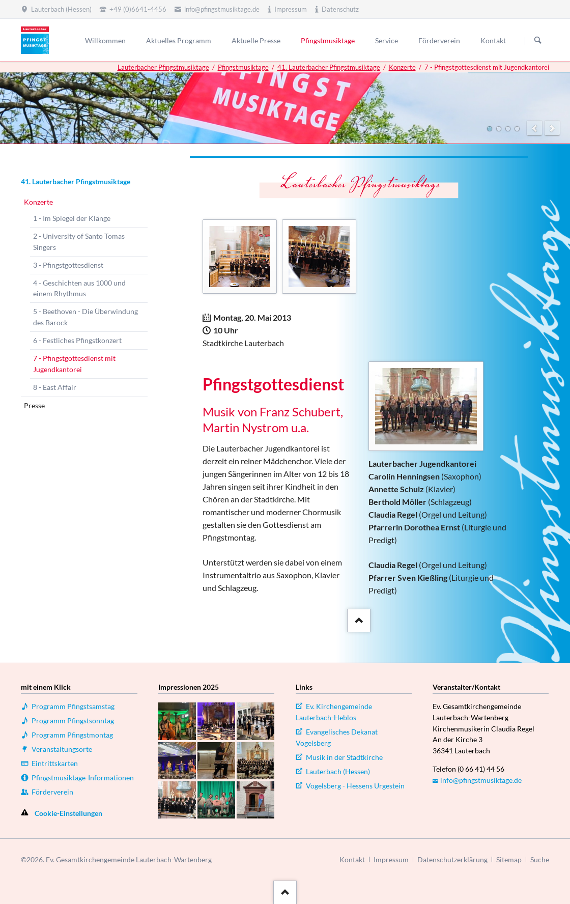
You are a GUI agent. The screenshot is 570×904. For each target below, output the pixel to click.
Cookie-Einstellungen (68, 813)
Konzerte (402, 67)
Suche (539, 859)
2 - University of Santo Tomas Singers (79, 241)
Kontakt (352, 859)
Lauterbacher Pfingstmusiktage (163, 67)
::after (357, 618)
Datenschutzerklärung (452, 859)
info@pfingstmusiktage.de (481, 780)
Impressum (391, 859)
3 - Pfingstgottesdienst (68, 265)
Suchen (538, 41)
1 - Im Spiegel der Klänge (71, 218)
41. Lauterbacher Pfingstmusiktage (328, 67)
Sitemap (509, 859)
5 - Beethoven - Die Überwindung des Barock (85, 317)
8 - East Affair (54, 387)
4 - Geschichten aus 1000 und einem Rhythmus (79, 288)
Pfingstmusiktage (243, 67)
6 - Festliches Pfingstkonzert (77, 340)
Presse (34, 405)
